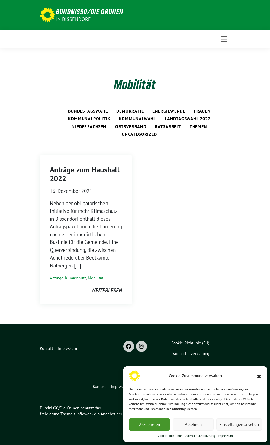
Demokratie (130, 111)
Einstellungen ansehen (239, 424)
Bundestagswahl (88, 111)
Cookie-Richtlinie (170, 436)
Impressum (225, 436)
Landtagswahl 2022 (188, 118)
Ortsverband (130, 126)
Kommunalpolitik (89, 118)
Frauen (202, 111)
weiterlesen (106, 290)
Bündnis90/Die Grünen (89, 11)
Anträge (56, 278)
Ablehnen (193, 424)
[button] (259, 376)
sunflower (82, 414)
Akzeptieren (149, 424)
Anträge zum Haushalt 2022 (85, 174)
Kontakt (46, 348)
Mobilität (95, 278)
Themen (198, 126)
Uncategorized (139, 134)
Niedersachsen (89, 126)
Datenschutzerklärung (199, 436)
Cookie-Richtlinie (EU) (190, 343)
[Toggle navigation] (223, 39)
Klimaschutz (75, 278)
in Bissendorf (73, 19)
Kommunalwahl (137, 118)
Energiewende (168, 111)
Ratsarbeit (168, 126)
